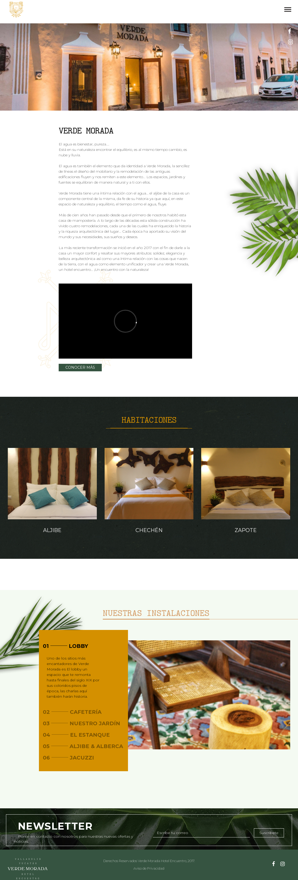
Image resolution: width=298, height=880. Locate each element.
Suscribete (269, 832)
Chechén (149, 530)
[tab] (83, 646)
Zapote (246, 530)
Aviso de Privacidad (148, 868)
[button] (83, 646)
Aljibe (52, 530)
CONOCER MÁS (80, 367)
